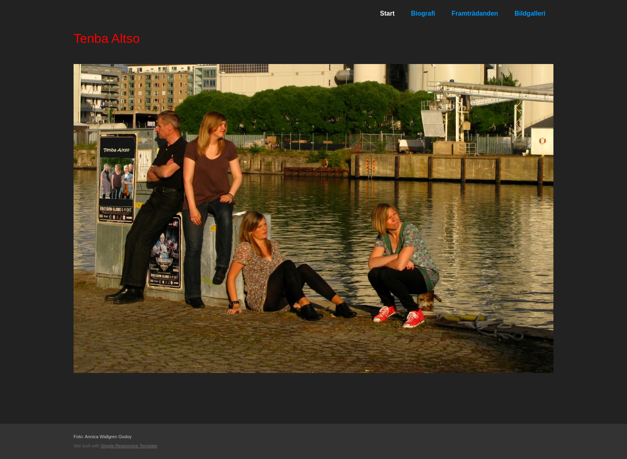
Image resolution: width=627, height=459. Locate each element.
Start (387, 13)
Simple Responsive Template (129, 445)
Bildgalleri (530, 13)
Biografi (423, 13)
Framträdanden (474, 13)
